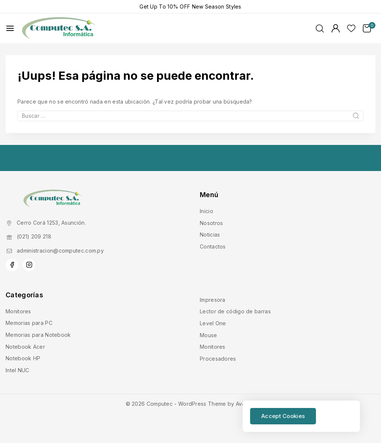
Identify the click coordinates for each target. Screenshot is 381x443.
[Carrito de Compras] (369, 28)
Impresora (212, 300)
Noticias (210, 234)
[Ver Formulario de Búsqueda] (320, 28)
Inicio (206, 211)
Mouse (208, 335)
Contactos (213, 246)
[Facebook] (12, 265)
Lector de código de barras (235, 311)
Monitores (18, 311)
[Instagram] (29, 265)
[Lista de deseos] (351, 28)
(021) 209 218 (34, 236)
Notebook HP (23, 358)
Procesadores (218, 358)
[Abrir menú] (10, 28)
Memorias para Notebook (38, 335)
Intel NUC (17, 370)
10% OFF (178, 6)
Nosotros (211, 223)
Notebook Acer (25, 347)
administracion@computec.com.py (60, 250)
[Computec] (59, 28)
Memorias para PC (29, 323)
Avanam (246, 404)
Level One (213, 323)
